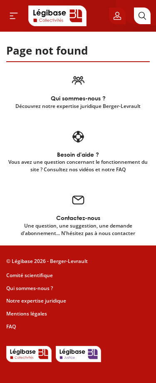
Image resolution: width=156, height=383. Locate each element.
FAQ (11, 326)
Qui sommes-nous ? (29, 288)
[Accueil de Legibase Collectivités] (57, 15)
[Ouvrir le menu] (13, 16)
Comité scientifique (29, 275)
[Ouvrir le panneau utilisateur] (117, 16)
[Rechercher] (142, 16)
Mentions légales (26, 313)
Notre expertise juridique (36, 300)
